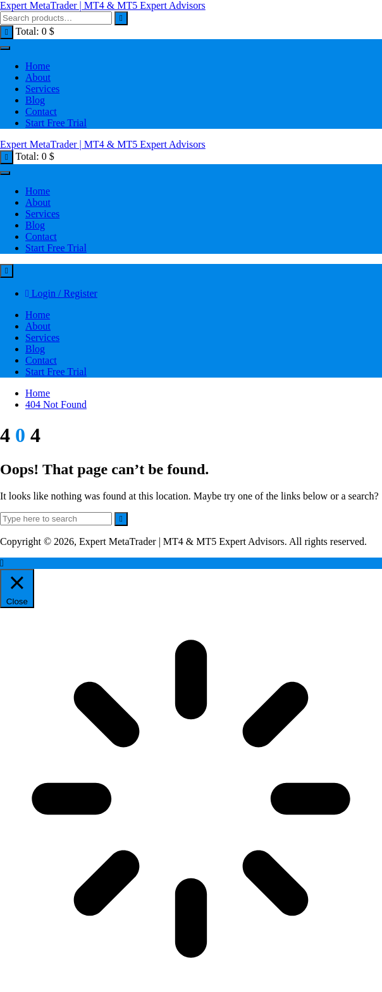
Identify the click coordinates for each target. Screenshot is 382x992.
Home (37, 66)
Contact (41, 111)
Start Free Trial (56, 122)
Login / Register (61, 293)
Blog (35, 100)
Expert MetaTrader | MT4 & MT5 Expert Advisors (103, 5)
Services (42, 88)
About (38, 77)
